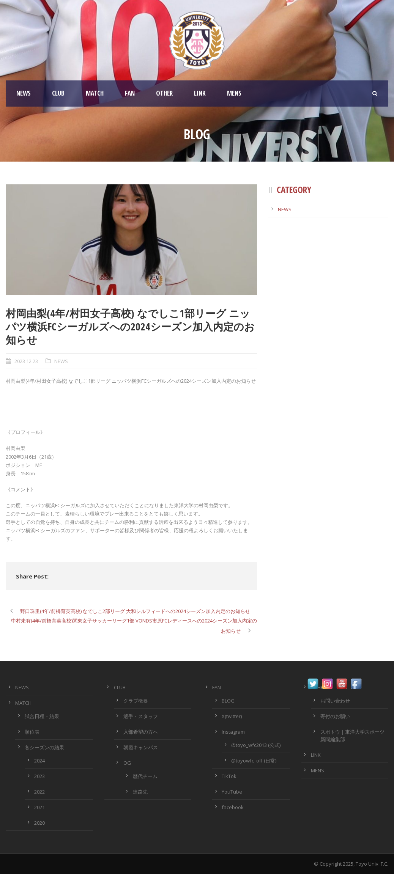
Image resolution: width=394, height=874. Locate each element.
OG (127, 762)
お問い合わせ (335, 700)
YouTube (232, 791)
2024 (39, 760)
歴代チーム (145, 776)
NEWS (23, 93)
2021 (39, 807)
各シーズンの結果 (44, 747)
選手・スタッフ (140, 716)
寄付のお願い (335, 716)
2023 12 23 (26, 361)
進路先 (140, 791)
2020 (39, 822)
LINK (200, 93)
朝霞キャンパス (140, 747)
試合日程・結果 (42, 716)
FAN (130, 93)
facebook (233, 807)
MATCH (95, 93)
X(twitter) (232, 716)
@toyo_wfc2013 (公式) (256, 745)
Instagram (233, 731)
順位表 (32, 731)
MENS (234, 93)
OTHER (164, 93)
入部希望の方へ (140, 731)
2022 (39, 791)
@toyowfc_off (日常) (253, 760)
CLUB (58, 93)
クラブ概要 (135, 700)
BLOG (228, 700)
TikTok (229, 776)
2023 (39, 776)
